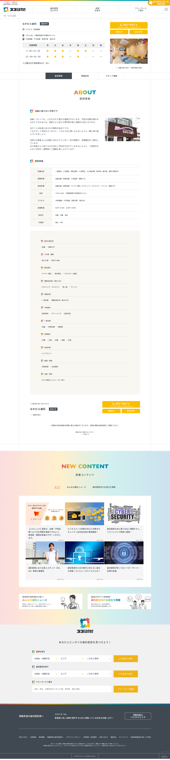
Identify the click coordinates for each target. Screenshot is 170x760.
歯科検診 (45, 313)
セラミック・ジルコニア (51, 287)
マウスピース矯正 (70, 273)
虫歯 (43, 327)
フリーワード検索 (125, 689)
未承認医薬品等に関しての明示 (140, 737)
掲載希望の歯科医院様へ (55, 737)
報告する (86, 434)
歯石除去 (67, 313)
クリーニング (56, 313)
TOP (4, 16)
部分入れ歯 (56, 260)
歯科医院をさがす (54, 9)
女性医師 (55, 366)
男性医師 (45, 366)
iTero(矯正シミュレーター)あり (53, 380)
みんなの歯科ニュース (76, 487)
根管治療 (52, 327)
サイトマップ (123, 737)
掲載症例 (85, 76)
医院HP (119, 32)
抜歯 (43, 247)
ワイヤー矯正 (47, 273)
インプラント (47, 353)
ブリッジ (74, 287)
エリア (63, 658)
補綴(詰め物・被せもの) (60, 300)
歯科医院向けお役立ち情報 (104, 487)
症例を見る (37, 415)
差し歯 (65, 287)
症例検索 (33, 737)
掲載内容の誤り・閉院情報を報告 (130, 68)
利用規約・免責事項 (90, 737)
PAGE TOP (164, 756)
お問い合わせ (103, 737)
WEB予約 (138, 32)
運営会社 (113, 737)
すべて (57, 487)
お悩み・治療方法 (42, 658)
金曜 (63, 340)
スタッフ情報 (111, 76)
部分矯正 (58, 273)
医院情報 (58, 76)
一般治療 (45, 300)
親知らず (52, 247)
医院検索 (42, 737)
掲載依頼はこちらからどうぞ (138, 716)
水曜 (56, 340)
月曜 (43, 340)
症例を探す (97, 9)
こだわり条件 (93, 658)
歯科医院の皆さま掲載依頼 (161, 3)
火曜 (50, 340)
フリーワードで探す (141, 9)
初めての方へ (23, 737)
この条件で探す (125, 659)
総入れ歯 (45, 260)
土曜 (69, 340)
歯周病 (60, 327)
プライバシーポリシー (73, 737)
